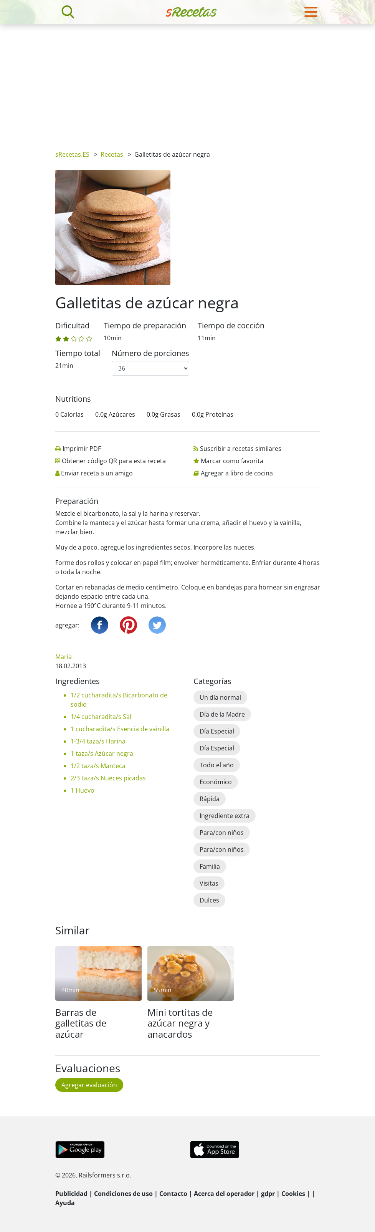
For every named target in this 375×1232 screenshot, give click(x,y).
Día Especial (217, 731)
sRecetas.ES (72, 154)
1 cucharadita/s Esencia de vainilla (120, 729)
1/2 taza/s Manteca (98, 766)
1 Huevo (82, 790)
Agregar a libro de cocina (237, 473)
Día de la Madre (222, 714)
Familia (210, 866)
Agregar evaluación (89, 1085)
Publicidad (71, 1193)
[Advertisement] (187, 81)
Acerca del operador (224, 1193)
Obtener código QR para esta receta (114, 461)
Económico (216, 782)
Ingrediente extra (224, 815)
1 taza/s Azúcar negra (102, 753)
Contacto (173, 1193)
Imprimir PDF (82, 448)
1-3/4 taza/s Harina (98, 741)
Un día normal (220, 697)
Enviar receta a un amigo (97, 473)
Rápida (210, 799)
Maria (63, 656)
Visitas (209, 883)
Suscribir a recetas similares (240, 448)
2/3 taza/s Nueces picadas (108, 778)
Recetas (112, 154)
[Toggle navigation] (311, 12)
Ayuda (65, 1203)
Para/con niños (222, 832)
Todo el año (217, 765)
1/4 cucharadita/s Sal (101, 716)
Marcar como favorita (232, 461)
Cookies (293, 1193)
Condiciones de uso (123, 1193)
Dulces (209, 900)
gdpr (268, 1193)
